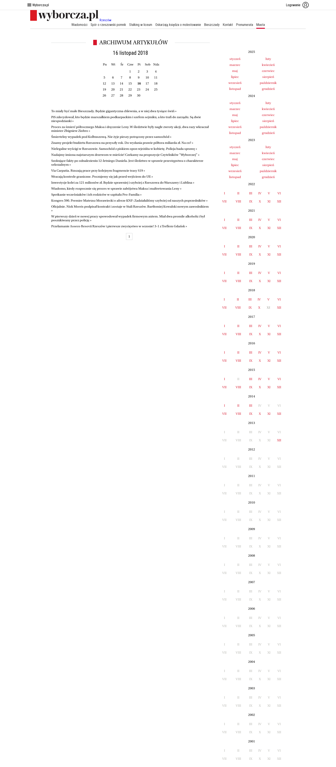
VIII (238, 201)
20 (113, 89)
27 (113, 95)
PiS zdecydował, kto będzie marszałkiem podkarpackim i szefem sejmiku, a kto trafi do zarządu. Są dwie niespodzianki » (126, 119)
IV (259, 193)
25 (156, 89)
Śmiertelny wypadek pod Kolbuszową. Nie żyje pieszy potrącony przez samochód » (111, 137)
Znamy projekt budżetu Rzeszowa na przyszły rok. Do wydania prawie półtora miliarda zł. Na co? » (122, 143)
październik (268, 83)
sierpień (268, 77)
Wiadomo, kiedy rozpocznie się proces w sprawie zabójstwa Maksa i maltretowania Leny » (116, 188)
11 (156, 77)
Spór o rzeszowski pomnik (107, 25)
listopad (235, 89)
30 (138, 95)
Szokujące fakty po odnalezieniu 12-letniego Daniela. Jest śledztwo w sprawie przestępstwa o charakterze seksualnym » (127, 162)
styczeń (235, 59)
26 (104, 95)
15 (130, 83)
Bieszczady (212, 25)
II (238, 193)
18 (156, 83)
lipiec (235, 77)
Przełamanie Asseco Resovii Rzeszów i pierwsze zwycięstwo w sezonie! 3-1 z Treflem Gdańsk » (119, 226)
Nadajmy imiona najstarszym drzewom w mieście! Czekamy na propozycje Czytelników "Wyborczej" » (125, 155)
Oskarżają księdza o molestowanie (178, 25)
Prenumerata (245, 25)
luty (268, 59)
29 (130, 95)
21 (121, 89)
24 (147, 89)
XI (268, 201)
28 (121, 95)
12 (104, 83)
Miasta (261, 25)
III (250, 193)
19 (104, 89)
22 (130, 89)
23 (138, 89)
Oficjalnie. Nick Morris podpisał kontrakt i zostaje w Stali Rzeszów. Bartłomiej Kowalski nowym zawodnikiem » (130, 208)
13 (113, 83)
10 (147, 77)
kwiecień (268, 65)
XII (279, 201)
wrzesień (235, 83)
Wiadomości (78, 25)
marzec (235, 65)
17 (147, 83)
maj (235, 71)
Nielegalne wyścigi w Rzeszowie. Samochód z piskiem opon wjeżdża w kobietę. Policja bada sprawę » (124, 149)
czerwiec (268, 71)
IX (250, 201)
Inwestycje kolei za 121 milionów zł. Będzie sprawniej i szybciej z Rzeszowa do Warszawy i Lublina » (122, 182)
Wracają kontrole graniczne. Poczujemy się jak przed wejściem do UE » (102, 176)
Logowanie (297, 4)
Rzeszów (105, 20)
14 (121, 83)
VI (279, 193)
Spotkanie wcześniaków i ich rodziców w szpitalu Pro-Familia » (96, 194)
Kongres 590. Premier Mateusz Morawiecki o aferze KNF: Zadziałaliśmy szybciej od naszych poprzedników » (129, 200)
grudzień (268, 89)
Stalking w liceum (140, 25)
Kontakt (228, 25)
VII (224, 201)
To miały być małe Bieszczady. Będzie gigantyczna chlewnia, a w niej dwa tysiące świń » (114, 111)
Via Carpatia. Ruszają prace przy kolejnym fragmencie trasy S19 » (98, 170)
